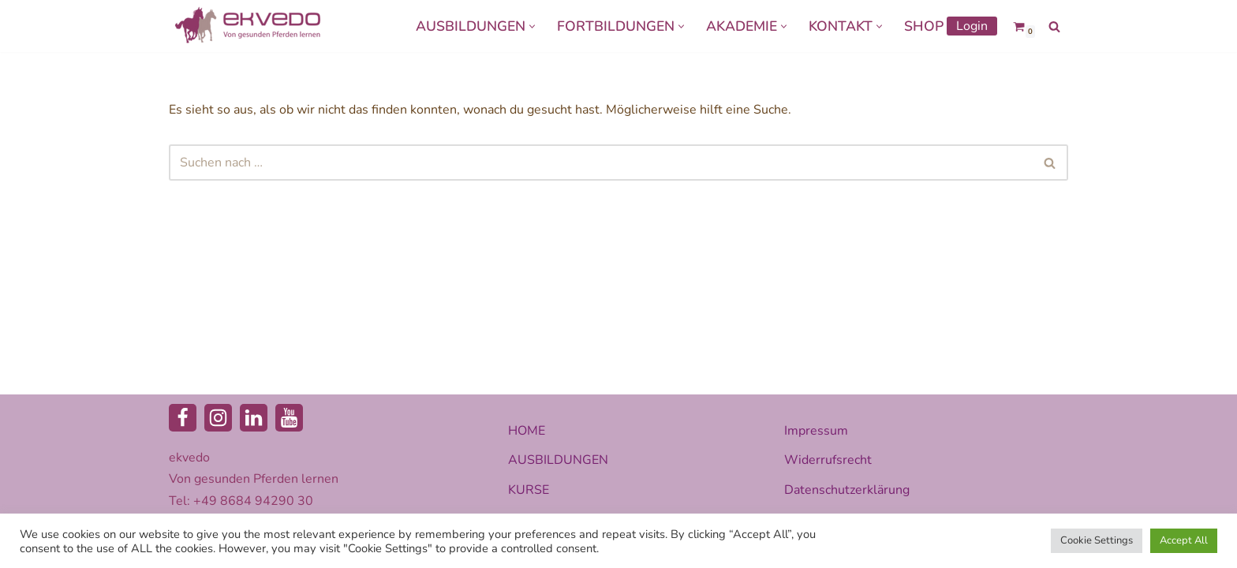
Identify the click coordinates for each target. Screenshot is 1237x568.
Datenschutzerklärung (847, 490)
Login (972, 26)
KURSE (528, 490)
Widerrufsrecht (828, 460)
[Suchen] (1054, 26)
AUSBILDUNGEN (558, 460)
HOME (526, 430)
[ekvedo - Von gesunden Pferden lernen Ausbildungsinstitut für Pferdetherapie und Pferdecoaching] (248, 26)
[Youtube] (289, 418)
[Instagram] (218, 418)
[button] (532, 26)
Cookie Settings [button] (1096, 540)
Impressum (816, 430)
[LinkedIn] (253, 418)
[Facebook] (182, 418)
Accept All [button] (1184, 540)
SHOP (924, 26)
